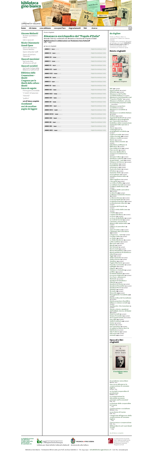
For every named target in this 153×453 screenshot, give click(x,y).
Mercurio (113, 243)
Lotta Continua (115, 242)
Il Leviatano (114, 164)
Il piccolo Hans (115, 169)
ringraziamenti (75, 28)
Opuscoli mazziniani (30, 59)
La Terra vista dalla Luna (118, 209)
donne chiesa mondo (117, 141)
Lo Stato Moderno (116, 240)
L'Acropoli (113, 181)
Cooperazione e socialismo (120, 408)
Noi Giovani (114, 247)
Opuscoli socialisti (29, 65)
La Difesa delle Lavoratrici (119, 190)
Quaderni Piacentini (117, 286)
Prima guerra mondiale (31, 91)
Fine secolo (114, 150)
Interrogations (115, 179)
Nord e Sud (114, 249)
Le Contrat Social (116, 220)
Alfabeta (113, 92)
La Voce (112, 216)
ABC (111, 88)
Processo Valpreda (117, 275)
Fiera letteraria (115, 148)
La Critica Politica (116, 183)
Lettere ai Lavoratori (117, 226)
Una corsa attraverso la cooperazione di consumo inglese (119, 386)
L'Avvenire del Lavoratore (119, 231)
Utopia (112, 325)
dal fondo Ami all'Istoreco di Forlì (29, 62)
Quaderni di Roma (116, 284)
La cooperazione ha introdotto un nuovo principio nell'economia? (119, 398)
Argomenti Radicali (117, 118)
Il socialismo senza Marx (119, 381)
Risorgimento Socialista (119, 295)
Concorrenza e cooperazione (120, 422)
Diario (112, 140)
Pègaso (112, 268)
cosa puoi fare (60, 28)
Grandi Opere (27, 45)
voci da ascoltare (28, 106)
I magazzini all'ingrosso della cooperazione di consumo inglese (121, 417)
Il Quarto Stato (115, 173)
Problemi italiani (116, 273)
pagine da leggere (29, 108)
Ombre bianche (115, 258)
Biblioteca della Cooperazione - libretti (28, 75)
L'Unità (112, 213)
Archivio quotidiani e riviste (30, 36)
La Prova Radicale (116, 199)
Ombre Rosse (115, 259)
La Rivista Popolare (117, 201)
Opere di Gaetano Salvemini (29, 55)
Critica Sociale (115, 136)
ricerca (94, 28)
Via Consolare (115, 326)
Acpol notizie (114, 90)
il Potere (113, 171)
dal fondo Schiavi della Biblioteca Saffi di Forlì (31, 69)
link (85, 28)
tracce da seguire (28, 88)
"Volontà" (26, 96)
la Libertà (113, 193)
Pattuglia (113, 266)
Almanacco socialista (117, 109)
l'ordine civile (115, 236)
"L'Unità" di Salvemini (30, 93)
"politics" (26, 98)
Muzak (112, 245)
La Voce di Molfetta (117, 218)
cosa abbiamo (45, 28)
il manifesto (114, 165)
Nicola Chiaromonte (30, 42)
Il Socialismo (114, 174)
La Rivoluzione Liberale (118, 203)
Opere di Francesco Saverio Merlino (30, 48)
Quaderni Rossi (115, 287)
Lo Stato (113, 238)
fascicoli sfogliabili (120, 81)
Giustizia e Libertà (116, 158)
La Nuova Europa (116, 198)
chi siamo (32, 28)
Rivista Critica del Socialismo (120, 298)
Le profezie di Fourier (118, 412)
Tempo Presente (116, 316)
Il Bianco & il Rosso (117, 162)
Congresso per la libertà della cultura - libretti (30, 83)
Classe (112, 128)
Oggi (111, 256)
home (23, 28)
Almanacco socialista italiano (120, 113)
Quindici (113, 289)
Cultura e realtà (115, 138)
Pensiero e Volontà (117, 270)
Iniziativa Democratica (118, 176)
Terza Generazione (117, 317)
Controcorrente (115, 134)
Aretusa (112, 116)
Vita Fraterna (114, 332)
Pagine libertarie (116, 263)
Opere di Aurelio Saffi (30, 52)
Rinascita (113, 293)
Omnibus (113, 261)
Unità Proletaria (116, 321)
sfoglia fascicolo (95, 49)
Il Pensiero (114, 167)
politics (112, 272)
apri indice (103, 49)
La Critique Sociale (117, 185)
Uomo (112, 323)
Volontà (112, 335)
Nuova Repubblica (116, 250)
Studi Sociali (114, 314)
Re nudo (113, 291)
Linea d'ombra (115, 230)
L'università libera (116, 214)
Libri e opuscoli (28, 40)
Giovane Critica (115, 157)
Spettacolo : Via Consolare (120, 306)
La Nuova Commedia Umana (120, 195)
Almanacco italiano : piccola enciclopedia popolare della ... (120, 102)
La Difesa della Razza (117, 186)
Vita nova (113, 333)
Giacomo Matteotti (29, 33)
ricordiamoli (26, 103)
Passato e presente (117, 265)
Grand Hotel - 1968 (117, 160)
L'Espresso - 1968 (116, 235)
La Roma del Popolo (117, 206)
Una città (113, 319)
